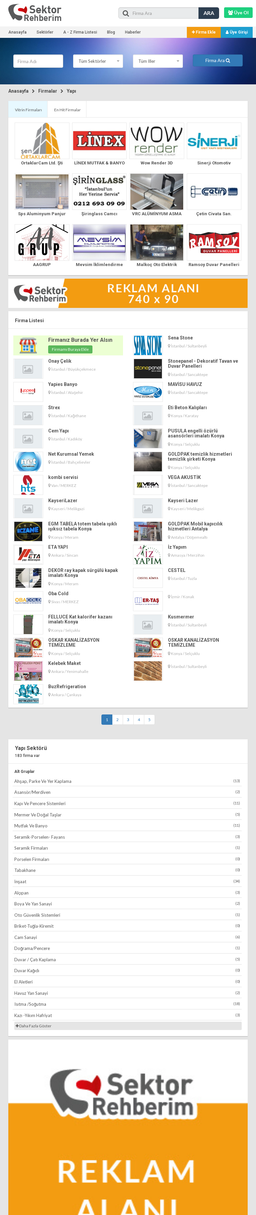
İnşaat (127, 881)
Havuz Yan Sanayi (127, 993)
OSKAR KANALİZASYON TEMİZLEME (73, 642)
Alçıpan (127, 892)
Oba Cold (58, 593)
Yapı (71, 91)
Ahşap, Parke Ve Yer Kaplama (127, 781)
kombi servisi (63, 477)
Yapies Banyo (62, 384)
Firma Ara (217, 60)
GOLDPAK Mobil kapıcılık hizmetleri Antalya (195, 526)
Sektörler (45, 32)
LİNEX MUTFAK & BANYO (99, 162)
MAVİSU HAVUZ (185, 384)
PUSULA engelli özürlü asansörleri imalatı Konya (196, 433)
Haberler (133, 32)
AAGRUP (42, 264)
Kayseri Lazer (183, 500)
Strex (54, 407)
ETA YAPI (58, 547)
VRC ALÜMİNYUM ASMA (157, 213)
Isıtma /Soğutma (127, 1004)
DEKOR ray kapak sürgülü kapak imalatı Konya (83, 573)
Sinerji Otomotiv (214, 162)
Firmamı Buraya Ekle (70, 349)
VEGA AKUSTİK (184, 477)
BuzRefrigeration (67, 686)
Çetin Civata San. (214, 213)
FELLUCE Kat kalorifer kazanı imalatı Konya (80, 619)
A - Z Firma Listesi (80, 32)
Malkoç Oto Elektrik (157, 264)
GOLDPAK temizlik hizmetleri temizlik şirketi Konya (200, 456)
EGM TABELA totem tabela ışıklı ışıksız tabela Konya (82, 526)
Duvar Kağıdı (127, 970)
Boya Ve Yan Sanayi (127, 903)
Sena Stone (180, 337)
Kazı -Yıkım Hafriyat (127, 1015)
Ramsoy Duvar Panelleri (214, 264)
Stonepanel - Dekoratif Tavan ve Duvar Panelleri (203, 363)
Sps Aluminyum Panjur (42, 213)
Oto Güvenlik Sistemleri (127, 915)
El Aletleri (127, 981)
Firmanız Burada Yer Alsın (80, 340)
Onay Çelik (59, 361)
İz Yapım (177, 547)
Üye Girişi (237, 32)
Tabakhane (127, 870)
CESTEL (177, 570)
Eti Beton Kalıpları (187, 407)
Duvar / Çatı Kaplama (127, 959)
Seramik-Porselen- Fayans (127, 837)
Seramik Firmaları (127, 848)
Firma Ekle (204, 32)
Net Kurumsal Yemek (71, 454)
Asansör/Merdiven (127, 792)
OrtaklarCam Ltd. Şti (42, 162)
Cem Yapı (58, 430)
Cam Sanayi (127, 937)
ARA (208, 13)
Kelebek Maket (64, 663)
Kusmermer (181, 616)
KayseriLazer (62, 500)
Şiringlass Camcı (99, 213)
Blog (111, 32)
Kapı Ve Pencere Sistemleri (127, 803)
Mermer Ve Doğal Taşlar (127, 814)
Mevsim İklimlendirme (99, 264)
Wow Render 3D (157, 162)
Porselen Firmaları (127, 859)
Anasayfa (17, 32)
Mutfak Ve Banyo (127, 825)
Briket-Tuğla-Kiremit (127, 926)
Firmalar (47, 91)
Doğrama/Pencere (127, 948)
